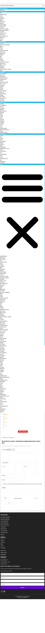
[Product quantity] (8, 536)
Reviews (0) (19, 419)
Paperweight (3, 147)
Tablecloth (2, 67)
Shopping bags (3, 14)
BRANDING (3, 41)
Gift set (1, 80)
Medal (1, 145)
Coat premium (3, 98)
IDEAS (1, 164)
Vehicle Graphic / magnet (5, 69)
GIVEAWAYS (3, 11)
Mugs (1, 20)
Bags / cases (3, 64)
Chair (1, 118)
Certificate (2, 162)
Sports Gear (2, 76)
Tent (1, 57)
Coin (1, 152)
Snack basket (3, 93)
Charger (2, 124)
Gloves (1, 131)
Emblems (2, 144)
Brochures (2, 37)
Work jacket (2, 51)
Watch (1, 113)
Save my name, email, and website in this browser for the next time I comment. (22, 517)
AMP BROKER (3, 8)
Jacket (1, 116)
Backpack (2, 121)
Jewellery (2, 112)
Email (3, 513)
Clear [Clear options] (37, 531)
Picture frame (3, 151)
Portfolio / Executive (4, 62)
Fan (1, 125)
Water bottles (3, 26)
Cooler (1, 115)
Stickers (2, 149)
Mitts (1, 40)
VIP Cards (2, 100)
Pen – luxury (3, 83)
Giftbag (1, 95)
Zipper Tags (2, 63)
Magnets (2, 23)
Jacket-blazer (3, 141)
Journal (1, 106)
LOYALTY (2, 72)
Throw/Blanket (3, 105)
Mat (1, 56)
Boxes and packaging (5, 44)
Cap (1, 160)
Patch (1, 155)
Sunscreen (2, 34)
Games (1, 89)
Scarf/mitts (2, 96)
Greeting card (3, 79)
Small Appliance (3, 73)
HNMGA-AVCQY (3, 132)
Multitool (2, 109)
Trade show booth (4, 50)
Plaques (2, 142)
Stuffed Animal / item (4, 148)
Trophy (1, 135)
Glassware (2, 85)
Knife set (2, 92)
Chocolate (2, 108)
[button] (22, 210)
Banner (1, 46)
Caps (1, 15)
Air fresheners (3, 24)
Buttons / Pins (3, 33)
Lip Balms (2, 31)
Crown (1, 157)
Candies (2, 17)
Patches (2, 54)
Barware (2, 88)
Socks (1, 126)
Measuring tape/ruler (4, 129)
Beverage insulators (4, 30)
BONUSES (2, 102)
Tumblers (2, 103)
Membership (2, 161)
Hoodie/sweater (3, 128)
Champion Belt (3, 154)
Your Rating (4, 483)
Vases (1, 139)
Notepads (2, 18)
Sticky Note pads (3, 36)
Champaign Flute (4, 158)
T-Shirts (1, 27)
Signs (1, 70)
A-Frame (2, 60)
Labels (1, 49)
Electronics (2, 75)
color (5, 532)
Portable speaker (4, 77)
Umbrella (2, 119)
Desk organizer (3, 90)
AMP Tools (2, 10)
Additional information (8, 419)
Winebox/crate (3, 111)
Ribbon (1, 138)
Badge (1, 59)
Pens (1, 13)
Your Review (5, 496)
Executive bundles (4, 82)
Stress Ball (2, 21)
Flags (1, 47)
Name (4, 509)
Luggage (2, 122)
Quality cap (2, 53)
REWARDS (3, 134)
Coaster (1, 86)
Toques (1, 39)
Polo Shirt (2, 43)
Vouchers (2, 99)
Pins (1, 137)
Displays (2, 66)
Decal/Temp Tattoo (4, 28)
